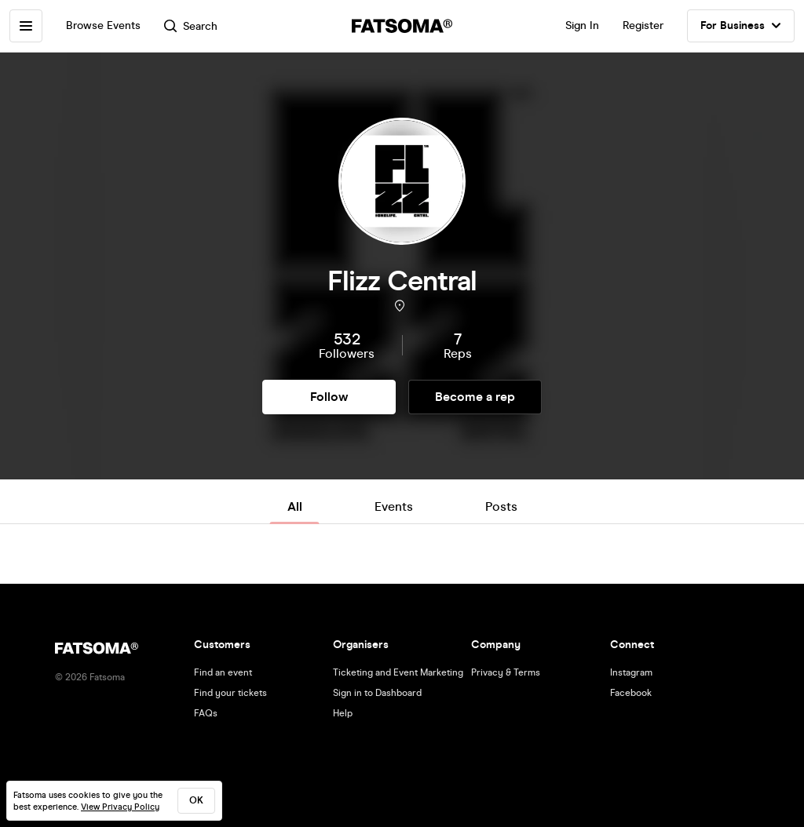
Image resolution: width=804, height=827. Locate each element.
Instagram (631, 672)
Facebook (631, 692)
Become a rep (475, 396)
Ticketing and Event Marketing (398, 672)
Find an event (223, 672)
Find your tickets (230, 692)
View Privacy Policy (120, 807)
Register (643, 25)
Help (343, 713)
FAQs (205, 713)
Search (190, 26)
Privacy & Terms (505, 672)
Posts (501, 506)
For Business (740, 26)
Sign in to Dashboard (377, 692)
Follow (329, 396)
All (294, 506)
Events (394, 506)
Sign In (582, 25)
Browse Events (103, 25)
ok (196, 800)
